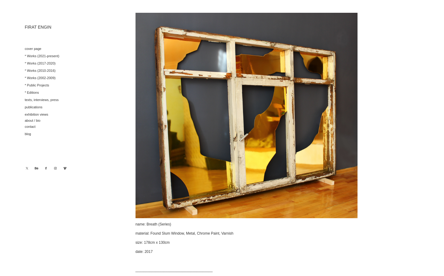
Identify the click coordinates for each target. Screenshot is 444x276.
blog (28, 134)
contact (30, 126)
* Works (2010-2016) (40, 70)
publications (33, 107)
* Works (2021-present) (42, 56)
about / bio (32, 120)
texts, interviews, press (41, 100)
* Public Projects (37, 85)
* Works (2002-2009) (40, 78)
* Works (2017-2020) (40, 63)
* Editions (32, 92)
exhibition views (36, 114)
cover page (33, 49)
